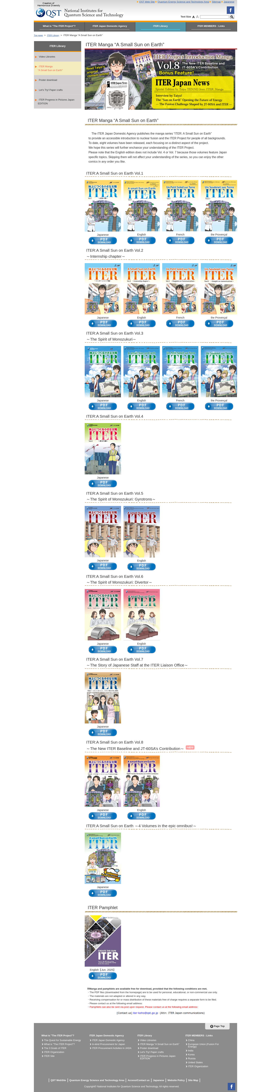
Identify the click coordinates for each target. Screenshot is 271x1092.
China (191, 1040)
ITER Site (49, 1056)
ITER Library (160, 26)
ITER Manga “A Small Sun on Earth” (49, 68)
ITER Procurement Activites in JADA (112, 1048)
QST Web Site (147, 1)
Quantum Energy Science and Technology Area (183, 1)
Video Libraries (45, 56)
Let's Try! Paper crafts (49, 90)
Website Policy (176, 1080)
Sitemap (216, 1)
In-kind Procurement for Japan (108, 1044)
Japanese (229, 1)
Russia (192, 1058)
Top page (39, 35)
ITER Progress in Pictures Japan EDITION (54, 101)
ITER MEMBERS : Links (211, 26)
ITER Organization (54, 1052)
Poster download (46, 80)
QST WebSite (58, 1080)
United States (195, 1062)
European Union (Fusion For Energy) (203, 1045)
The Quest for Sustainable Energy (62, 1040)
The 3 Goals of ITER (55, 1048)
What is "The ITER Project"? (59, 26)
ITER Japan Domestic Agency (110, 26)
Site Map (193, 1080)
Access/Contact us (138, 1080)
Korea (191, 1054)
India (190, 1050)
